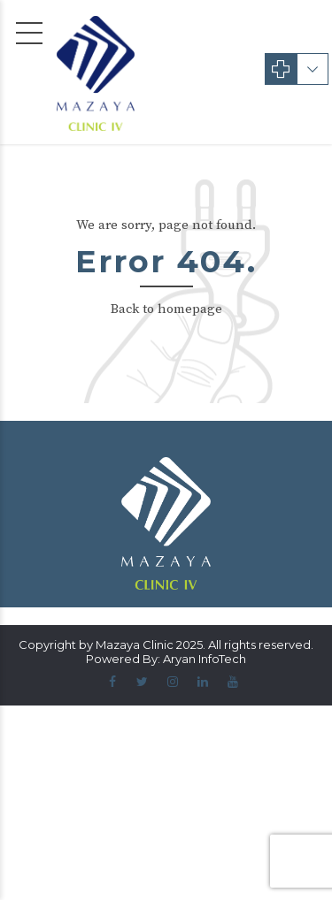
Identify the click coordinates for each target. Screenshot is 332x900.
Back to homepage (166, 309)
